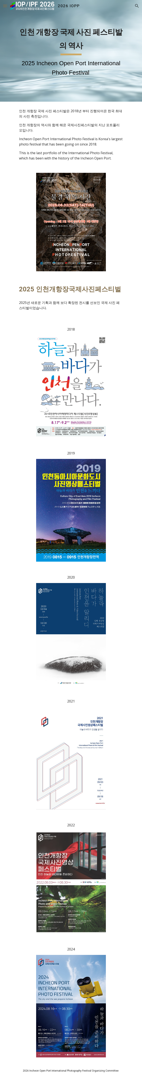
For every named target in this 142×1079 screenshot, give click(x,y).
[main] (70, 51)
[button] (5, 6)
